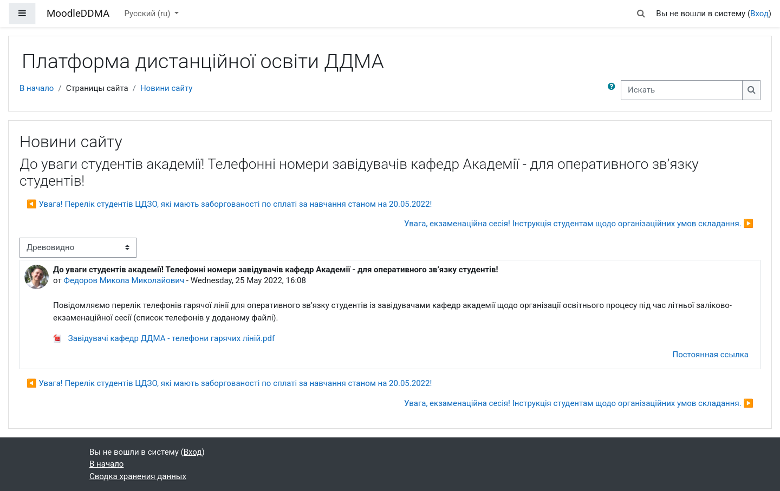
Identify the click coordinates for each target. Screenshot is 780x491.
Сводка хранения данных (137, 476)
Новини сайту (166, 88)
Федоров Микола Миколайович (123, 280)
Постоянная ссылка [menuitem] (710, 354)
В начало (37, 88)
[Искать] (682, 90)
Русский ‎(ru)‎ (148, 13)
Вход (759, 13)
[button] (641, 14)
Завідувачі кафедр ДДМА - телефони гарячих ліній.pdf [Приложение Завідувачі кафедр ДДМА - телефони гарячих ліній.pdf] (164, 338)
